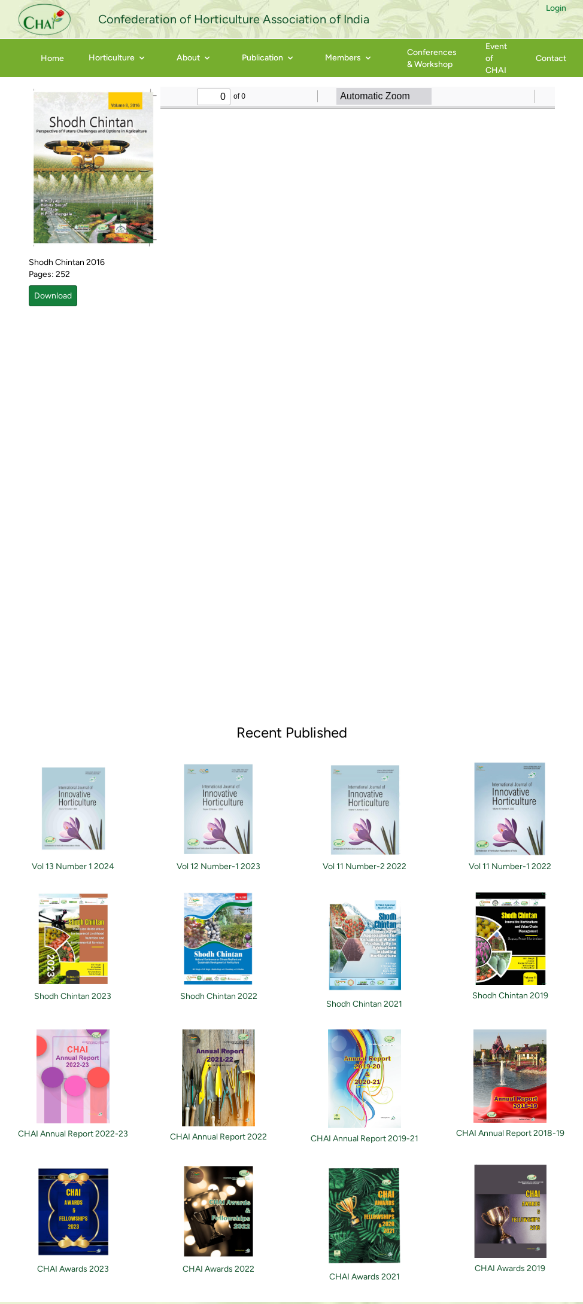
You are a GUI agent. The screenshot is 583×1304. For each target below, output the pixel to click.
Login (556, 8)
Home (52, 58)
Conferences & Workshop (432, 58)
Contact (551, 58)
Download (53, 296)
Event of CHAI (496, 58)
